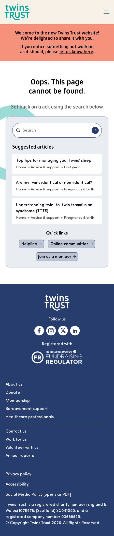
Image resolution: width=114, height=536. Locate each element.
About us (14, 384)
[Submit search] (95, 130)
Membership (18, 400)
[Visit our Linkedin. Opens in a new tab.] (75, 330)
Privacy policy (18, 474)
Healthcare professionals (30, 417)
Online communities (69, 244)
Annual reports (20, 455)
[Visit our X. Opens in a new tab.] (63, 330)
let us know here (76, 51)
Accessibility (17, 484)
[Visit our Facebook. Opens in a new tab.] (39, 330)
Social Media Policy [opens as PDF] (38, 494)
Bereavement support (27, 408)
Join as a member (54, 256)
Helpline (29, 244)
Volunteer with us (22, 447)
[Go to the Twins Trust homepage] (17, 12)
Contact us (16, 431)
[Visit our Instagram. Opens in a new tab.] (51, 330)
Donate (13, 392)
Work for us (16, 439)
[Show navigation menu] (106, 12)
